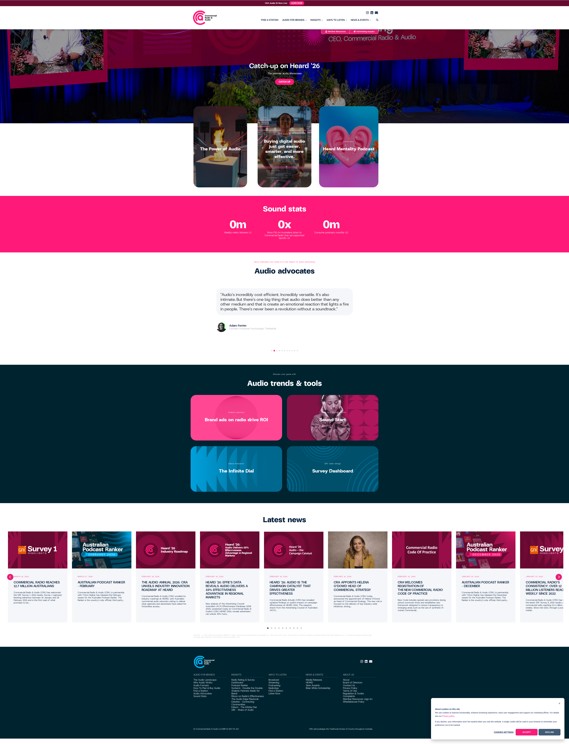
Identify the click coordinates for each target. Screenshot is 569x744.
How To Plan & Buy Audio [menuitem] (206, 688)
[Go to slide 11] (297, 350)
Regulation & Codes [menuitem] (353, 693)
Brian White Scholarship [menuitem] (318, 688)
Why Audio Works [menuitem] (202, 682)
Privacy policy (448, 716)
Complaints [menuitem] (349, 696)
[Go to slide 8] (289, 350)
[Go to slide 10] (294, 350)
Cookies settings (504, 732)
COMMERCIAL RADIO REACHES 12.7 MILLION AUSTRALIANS (37, 584)
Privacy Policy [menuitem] (350, 688)
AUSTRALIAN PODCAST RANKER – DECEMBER (485, 584)
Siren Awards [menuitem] (313, 685)
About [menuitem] (346, 680)
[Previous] (10, 577)
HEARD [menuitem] (309, 682)
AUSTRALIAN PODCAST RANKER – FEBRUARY (101, 584)
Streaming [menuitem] (274, 682)
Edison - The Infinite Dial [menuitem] (244, 707)
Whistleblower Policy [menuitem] (353, 701)
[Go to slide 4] (279, 350)
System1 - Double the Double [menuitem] (247, 688)
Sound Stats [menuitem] (200, 696)
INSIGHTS (315, 20)
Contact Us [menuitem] (349, 685)
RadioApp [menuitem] (274, 688)
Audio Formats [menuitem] (201, 685)
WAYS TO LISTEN (336, 20)
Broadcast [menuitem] (274, 680)
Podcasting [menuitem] (274, 685)
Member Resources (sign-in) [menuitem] (357, 699)
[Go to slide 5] (282, 350)
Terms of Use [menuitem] (350, 690)
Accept (526, 732)
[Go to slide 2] (274, 350)
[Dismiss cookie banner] (559, 704)
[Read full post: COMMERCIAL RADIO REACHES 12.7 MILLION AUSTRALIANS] (37, 549)
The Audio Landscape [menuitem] (205, 680)
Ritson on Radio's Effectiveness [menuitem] (247, 696)
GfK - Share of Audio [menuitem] (242, 710)
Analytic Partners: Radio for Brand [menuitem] (245, 692)
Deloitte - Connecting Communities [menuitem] (242, 703)
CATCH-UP (284, 81)
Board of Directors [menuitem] (352, 682)
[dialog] (497, 718)
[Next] (559, 577)
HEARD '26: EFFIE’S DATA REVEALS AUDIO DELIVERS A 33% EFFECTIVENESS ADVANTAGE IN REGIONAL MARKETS (227, 589)
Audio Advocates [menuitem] (202, 693)
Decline (549, 732)
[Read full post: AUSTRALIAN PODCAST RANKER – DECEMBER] (486, 549)
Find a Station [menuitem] (200, 690)
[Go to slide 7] (287, 350)
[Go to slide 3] (276, 350)
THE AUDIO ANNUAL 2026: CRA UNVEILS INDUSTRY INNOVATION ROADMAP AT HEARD (165, 586)
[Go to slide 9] (292, 350)
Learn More (296, 3)
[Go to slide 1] (271, 350)
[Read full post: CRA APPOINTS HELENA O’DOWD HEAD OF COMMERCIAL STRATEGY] (357, 549)
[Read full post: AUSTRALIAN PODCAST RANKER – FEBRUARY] (101, 549)
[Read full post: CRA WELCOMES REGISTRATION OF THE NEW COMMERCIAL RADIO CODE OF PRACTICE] (422, 549)
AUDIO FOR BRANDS (293, 20)
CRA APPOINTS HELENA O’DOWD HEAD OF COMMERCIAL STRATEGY (352, 586)
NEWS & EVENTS (360, 20)
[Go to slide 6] (284, 350)
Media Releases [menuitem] (314, 680)
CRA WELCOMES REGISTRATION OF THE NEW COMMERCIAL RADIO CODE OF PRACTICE (420, 588)
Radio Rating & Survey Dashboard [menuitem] (243, 681)
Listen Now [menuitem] (274, 693)
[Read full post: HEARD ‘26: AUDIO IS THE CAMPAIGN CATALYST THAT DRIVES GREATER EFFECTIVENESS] (293, 549)
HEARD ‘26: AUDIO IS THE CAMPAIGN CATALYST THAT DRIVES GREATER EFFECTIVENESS (290, 588)
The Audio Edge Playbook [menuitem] (245, 699)
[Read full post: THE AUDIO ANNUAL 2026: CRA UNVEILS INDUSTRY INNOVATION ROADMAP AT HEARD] (165, 549)
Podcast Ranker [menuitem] (239, 685)
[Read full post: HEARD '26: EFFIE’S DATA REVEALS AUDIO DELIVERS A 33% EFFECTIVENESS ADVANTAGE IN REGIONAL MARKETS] (229, 549)
